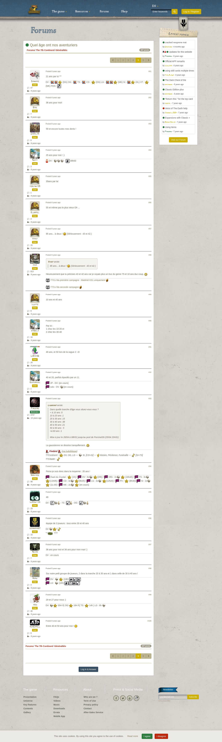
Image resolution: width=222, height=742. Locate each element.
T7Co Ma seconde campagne (65, 287)
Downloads (59, 708)
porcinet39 (35, 186)
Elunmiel (35, 212)
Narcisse (35, 475)
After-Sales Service (93, 712)
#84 (149, 150)
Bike (35, 107)
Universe (28, 701)
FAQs (56, 697)
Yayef (35, 239)
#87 (149, 229)
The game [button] (59, 11)
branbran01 (34, 528)
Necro (35, 552)
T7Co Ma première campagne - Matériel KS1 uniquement (78, 280)
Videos (57, 701)
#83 (149, 124)
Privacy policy (91, 704)
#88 (149, 255)
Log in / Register (191, 11)
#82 (149, 97)
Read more (133, 736)
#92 (149, 372)
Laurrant (52, 405)
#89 (149, 294)
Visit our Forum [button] (178, 140)
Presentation (30, 697)
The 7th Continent (45, 50)
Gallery (27, 712)
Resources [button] (82, 11)
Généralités (61, 50)
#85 (149, 176)
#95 (149, 492)
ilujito (35, 304)
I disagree (161, 736)
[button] (155, 6)
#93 (149, 398)
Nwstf (35, 160)
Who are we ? (90, 697)
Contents (28, 708)
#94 (149, 466)
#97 (149, 544)
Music (56, 704)
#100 (149, 621)
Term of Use (90, 701)
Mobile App (59, 716)
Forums (104, 11)
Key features (29, 704)
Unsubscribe (164, 701)
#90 (149, 321)
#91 (149, 347)
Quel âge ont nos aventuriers (51, 45)
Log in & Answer (88, 669)
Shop (124, 11)
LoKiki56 (35, 356)
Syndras (35, 81)
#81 (149, 71)
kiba (35, 265)
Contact (88, 708)
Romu (35, 578)
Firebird (35, 408)
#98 (149, 568)
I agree (147, 736)
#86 (149, 202)
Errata (56, 712)
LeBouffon (35, 502)
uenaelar (35, 134)
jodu (35, 605)
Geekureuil (35, 382)
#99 (149, 595)
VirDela (35, 331)
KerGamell (35, 627)
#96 (149, 518)
